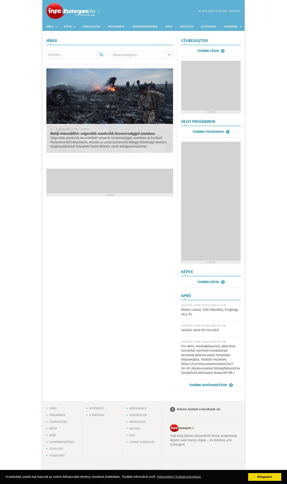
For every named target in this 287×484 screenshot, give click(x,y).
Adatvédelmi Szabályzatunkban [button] (179, 476)
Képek (68, 27)
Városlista (98, 11)
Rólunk (134, 429)
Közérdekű (208, 27)
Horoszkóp (57, 455)
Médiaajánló (137, 408)
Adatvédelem (138, 415)
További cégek (208, 51)
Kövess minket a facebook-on (198, 409)
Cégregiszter (91, 27)
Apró (169, 27)
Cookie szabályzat (141, 442)
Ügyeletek (187, 27)
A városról (97, 415)
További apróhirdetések (208, 385)
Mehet (101, 54)
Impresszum (137, 422)
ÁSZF (132, 435)
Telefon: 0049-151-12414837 (200, 330)
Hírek (50, 27)
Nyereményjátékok (145, 27)
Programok (116, 27)
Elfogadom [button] (264, 476)
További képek (208, 282)
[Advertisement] (109, 180)
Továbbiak (231, 27)
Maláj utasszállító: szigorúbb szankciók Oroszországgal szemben (102, 134)
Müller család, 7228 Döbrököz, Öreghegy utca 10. (209, 312)
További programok (208, 132)
